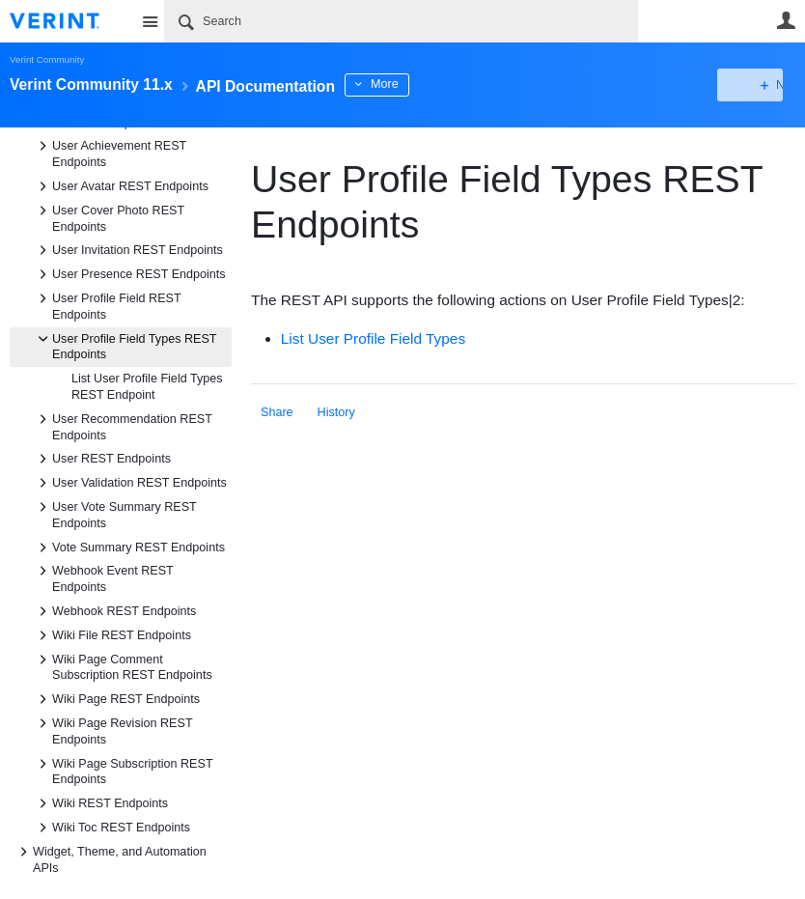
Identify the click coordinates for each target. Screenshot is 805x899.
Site (149, 21)
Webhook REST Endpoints (114, 611)
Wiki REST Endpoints (100, 803)
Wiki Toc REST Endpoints (111, 827)
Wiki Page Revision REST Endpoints (112, 730)
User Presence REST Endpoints (129, 274)
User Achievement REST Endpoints (109, 152)
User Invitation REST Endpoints (128, 250)
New (751, 85)
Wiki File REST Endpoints (112, 635)
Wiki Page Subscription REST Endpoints (122, 770)
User (785, 20)
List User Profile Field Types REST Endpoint (147, 387)
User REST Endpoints (102, 458)
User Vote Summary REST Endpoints (115, 513)
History (336, 412)
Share (277, 412)
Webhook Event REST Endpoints (103, 577)
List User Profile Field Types (373, 338)
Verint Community (47, 59)
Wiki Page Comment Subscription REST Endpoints (122, 666)
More (434, 84)
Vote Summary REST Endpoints (129, 547)
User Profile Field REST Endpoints (106, 305)
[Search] (401, 21)
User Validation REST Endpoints (130, 482)
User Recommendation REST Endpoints (122, 425)
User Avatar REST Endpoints (120, 186)
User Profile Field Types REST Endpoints (125, 345)
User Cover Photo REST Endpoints (108, 217)
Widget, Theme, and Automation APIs (110, 858)
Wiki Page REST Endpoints (116, 699)
